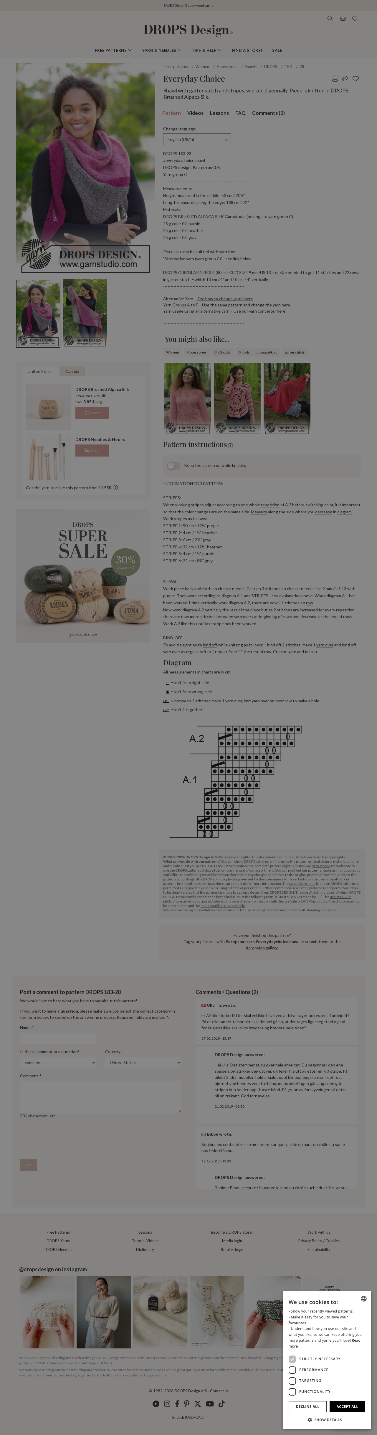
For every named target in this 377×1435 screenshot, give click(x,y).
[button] (327, 1419)
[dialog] (327, 1360)
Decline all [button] (308, 1406)
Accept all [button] (347, 1406)
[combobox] (364, 1299)
